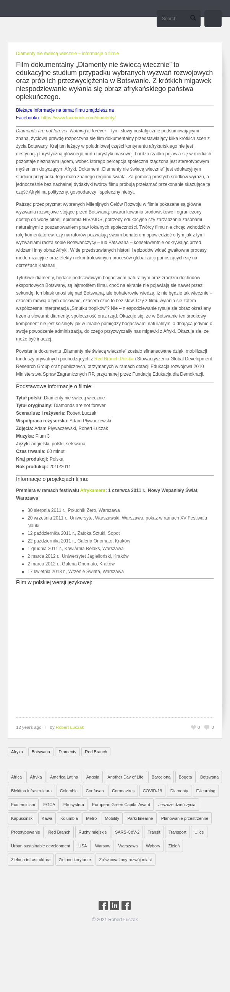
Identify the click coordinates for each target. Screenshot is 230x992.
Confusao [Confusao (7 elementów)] (95, 790)
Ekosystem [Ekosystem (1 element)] (73, 804)
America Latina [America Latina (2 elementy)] (64, 777)
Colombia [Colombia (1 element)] (69, 790)
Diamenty (67, 751)
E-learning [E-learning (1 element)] (205, 790)
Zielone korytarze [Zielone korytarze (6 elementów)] (75, 859)
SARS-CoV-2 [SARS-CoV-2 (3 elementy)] (127, 832)
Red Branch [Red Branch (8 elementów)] (59, 832)
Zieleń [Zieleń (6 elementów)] (174, 846)
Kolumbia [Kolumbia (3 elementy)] (69, 818)
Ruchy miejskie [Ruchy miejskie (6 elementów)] (93, 832)
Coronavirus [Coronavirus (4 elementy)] (123, 790)
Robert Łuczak (70, 727)
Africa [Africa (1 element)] (16, 777)
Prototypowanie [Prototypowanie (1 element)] (25, 832)
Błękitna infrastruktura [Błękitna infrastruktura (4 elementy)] (31, 790)
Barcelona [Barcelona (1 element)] (161, 777)
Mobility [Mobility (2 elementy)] (112, 818)
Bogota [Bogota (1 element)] (185, 777)
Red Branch (96, 751)
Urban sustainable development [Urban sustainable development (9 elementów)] (40, 846)
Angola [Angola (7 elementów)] (92, 777)
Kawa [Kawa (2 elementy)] (47, 818)
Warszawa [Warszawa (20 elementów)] (128, 846)
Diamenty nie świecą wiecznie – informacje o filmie (67, 53)
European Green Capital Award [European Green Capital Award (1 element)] (121, 804)
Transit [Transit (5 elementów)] (153, 832)
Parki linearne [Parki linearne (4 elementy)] (140, 818)
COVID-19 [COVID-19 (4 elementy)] (152, 790)
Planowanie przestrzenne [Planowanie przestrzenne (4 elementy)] (185, 818)
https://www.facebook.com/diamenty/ (78, 118)
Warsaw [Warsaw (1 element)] (102, 846)
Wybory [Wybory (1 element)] (153, 846)
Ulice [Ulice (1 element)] (199, 832)
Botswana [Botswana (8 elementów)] (209, 777)
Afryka (17, 751)
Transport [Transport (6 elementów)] (177, 832)
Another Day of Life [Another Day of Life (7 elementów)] (125, 777)
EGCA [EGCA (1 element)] (49, 804)
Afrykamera (92, 490)
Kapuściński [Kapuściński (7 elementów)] (22, 818)
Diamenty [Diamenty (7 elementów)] (179, 790)
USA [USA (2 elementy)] (82, 846)
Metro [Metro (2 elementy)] (91, 818)
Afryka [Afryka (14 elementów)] (36, 777)
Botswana (41, 751)
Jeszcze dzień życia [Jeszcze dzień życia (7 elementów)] (176, 804)
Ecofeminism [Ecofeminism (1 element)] (23, 804)
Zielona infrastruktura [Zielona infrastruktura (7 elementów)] (30, 859)
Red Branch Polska (114, 359)
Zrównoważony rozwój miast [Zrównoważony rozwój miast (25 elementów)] (125, 859)
